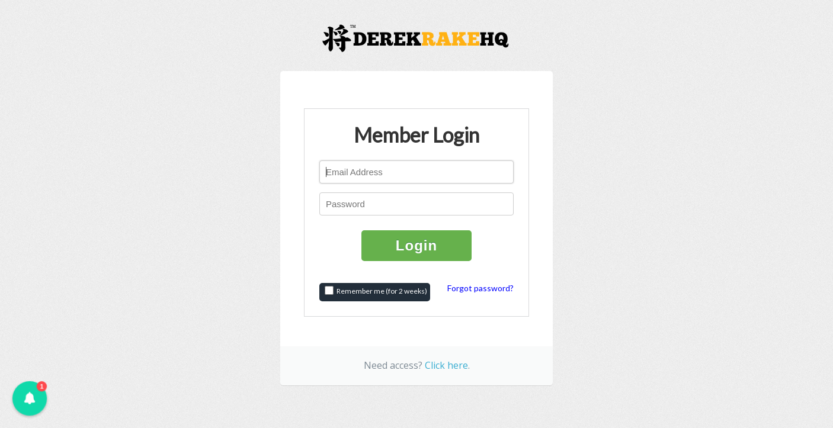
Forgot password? (480, 288)
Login (416, 245)
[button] (29, 398)
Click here (446, 365)
